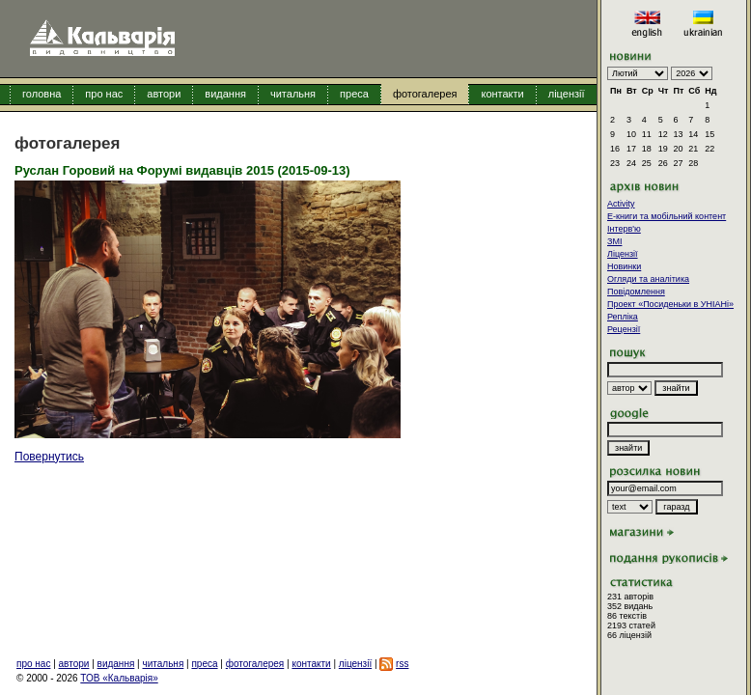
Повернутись (49, 456)
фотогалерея (425, 93)
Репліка (622, 316)
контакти (502, 93)
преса (354, 93)
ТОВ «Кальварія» (118, 678)
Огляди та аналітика (648, 279)
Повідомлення (636, 291)
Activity (621, 203)
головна (41, 93)
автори (164, 93)
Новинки (624, 266)
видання (225, 93)
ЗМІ (614, 241)
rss (402, 663)
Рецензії (623, 329)
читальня (293, 93)
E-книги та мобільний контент (666, 216)
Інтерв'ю (624, 229)
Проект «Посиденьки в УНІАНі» (670, 304)
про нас (104, 93)
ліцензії (566, 93)
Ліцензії (622, 254)
